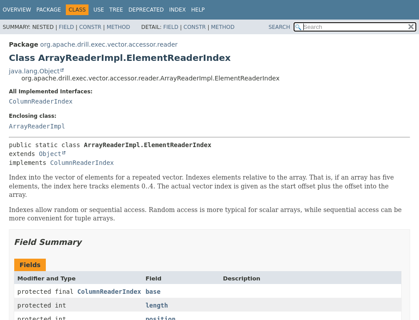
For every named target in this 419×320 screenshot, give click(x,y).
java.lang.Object (34, 71)
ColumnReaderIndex (41, 101)
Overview (17, 10)
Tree (116, 10)
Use (98, 10)
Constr (90, 27)
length (156, 305)
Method (118, 27)
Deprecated (146, 10)
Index (177, 10)
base (153, 291)
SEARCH (279, 27)
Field (66, 27)
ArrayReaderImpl (37, 126)
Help (198, 10)
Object (50, 153)
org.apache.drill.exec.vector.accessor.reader (108, 44)
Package (48, 10)
